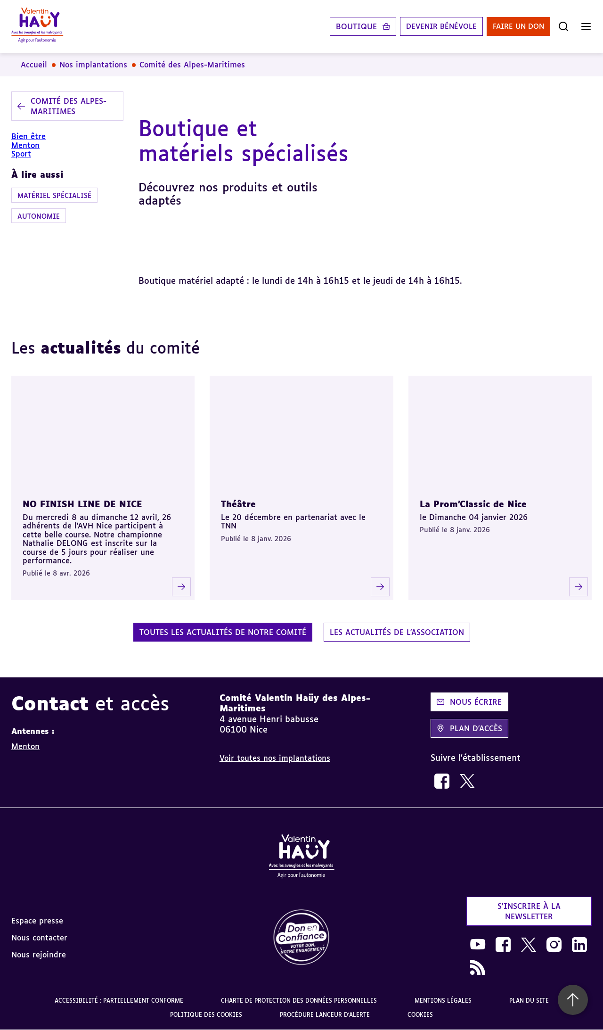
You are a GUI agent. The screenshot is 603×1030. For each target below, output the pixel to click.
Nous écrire (469, 702)
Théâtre (238, 504)
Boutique (346, 26)
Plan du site (529, 1000)
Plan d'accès (469, 728)
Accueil (34, 64)
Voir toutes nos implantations (275, 758)
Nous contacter (39, 937)
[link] (442, 781)
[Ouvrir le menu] (586, 26)
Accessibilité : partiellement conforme (119, 1000)
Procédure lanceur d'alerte (325, 1014)
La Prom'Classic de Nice (473, 504)
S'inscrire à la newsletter (529, 911)
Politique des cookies (206, 1014)
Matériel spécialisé (54, 195)
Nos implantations (93, 64)
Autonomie (38, 216)
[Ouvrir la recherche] (563, 26)
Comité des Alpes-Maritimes (192, 64)
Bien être (28, 136)
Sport (21, 153)
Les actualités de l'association (397, 632)
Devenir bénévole (434, 26)
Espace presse (37, 920)
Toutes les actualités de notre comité (222, 632)
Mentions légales (443, 1000)
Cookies (420, 1014)
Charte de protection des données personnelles (299, 1000)
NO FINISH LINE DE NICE (82, 504)
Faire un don (516, 26)
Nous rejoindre (38, 954)
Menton (25, 145)
